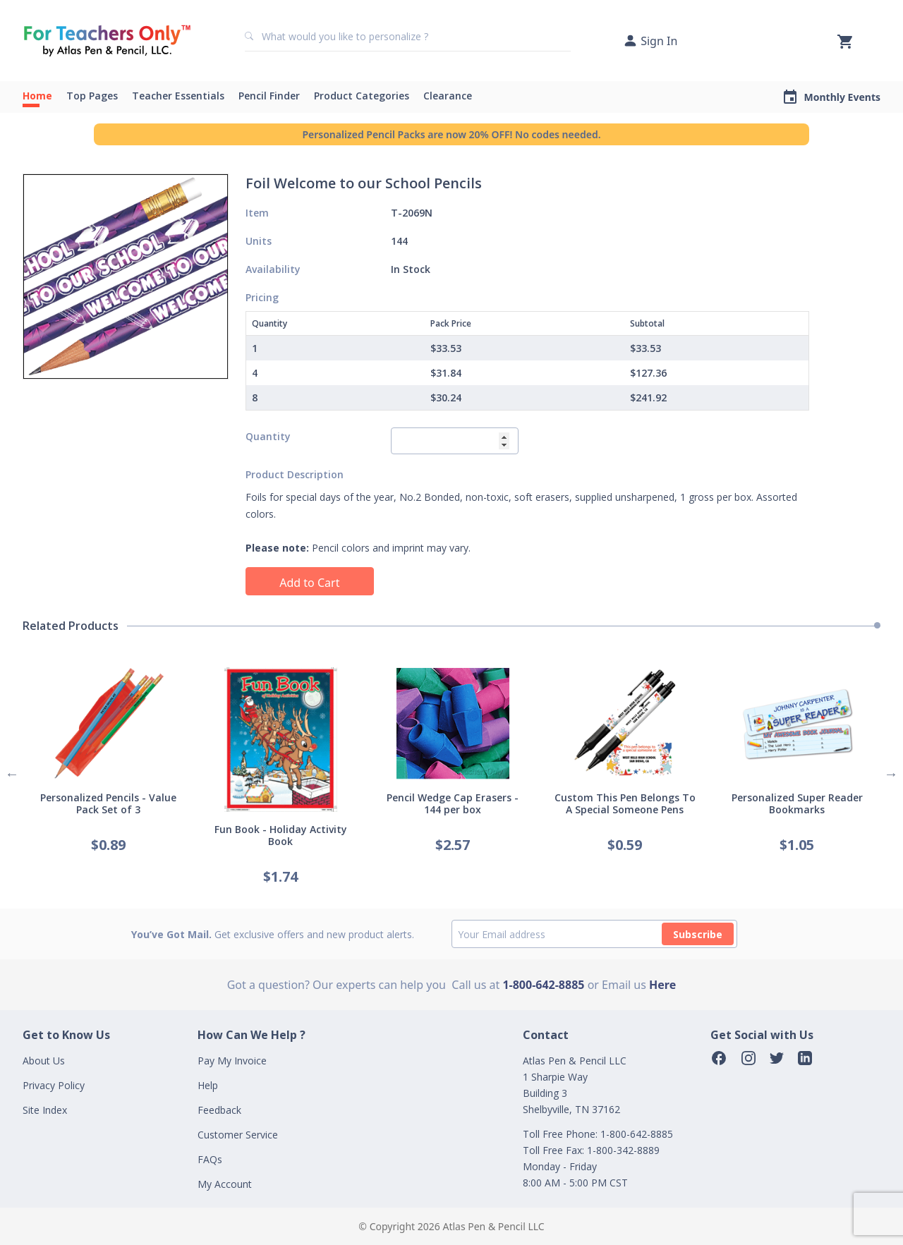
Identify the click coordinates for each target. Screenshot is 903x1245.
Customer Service (238, 1134)
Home (37, 95)
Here (662, 984)
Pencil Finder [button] (269, 95)
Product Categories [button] (361, 95)
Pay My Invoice (232, 1060)
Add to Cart (309, 582)
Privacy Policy (54, 1085)
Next (891, 774)
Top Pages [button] (92, 95)
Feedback (219, 1110)
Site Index (45, 1110)
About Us (44, 1060)
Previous (12, 774)
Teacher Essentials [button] (178, 95)
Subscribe (697, 934)
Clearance (447, 95)
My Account (225, 1184)
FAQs (210, 1159)
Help (208, 1085)
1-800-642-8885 (543, 984)
